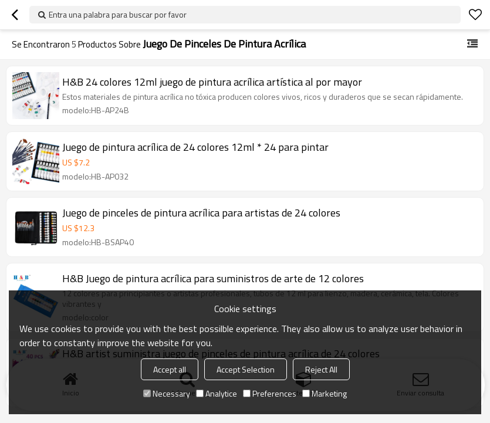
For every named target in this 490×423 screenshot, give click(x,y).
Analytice (216, 393)
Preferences (269, 393)
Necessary (166, 393)
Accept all (169, 369)
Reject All (321, 369)
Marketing (324, 393)
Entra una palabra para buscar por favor (118, 14)
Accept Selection (246, 369)
